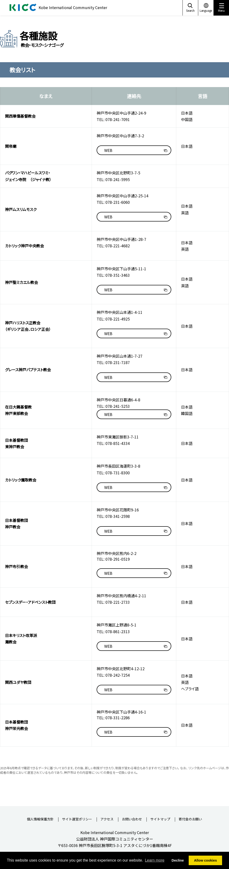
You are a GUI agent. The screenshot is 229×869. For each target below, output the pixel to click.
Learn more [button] (154, 860)
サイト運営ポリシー (77, 819)
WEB (108, 150)
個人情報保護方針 (40, 819)
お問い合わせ (132, 819)
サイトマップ (160, 819)
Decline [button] (178, 860)
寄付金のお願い (190, 819)
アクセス (107, 819)
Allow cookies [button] (205, 860)
